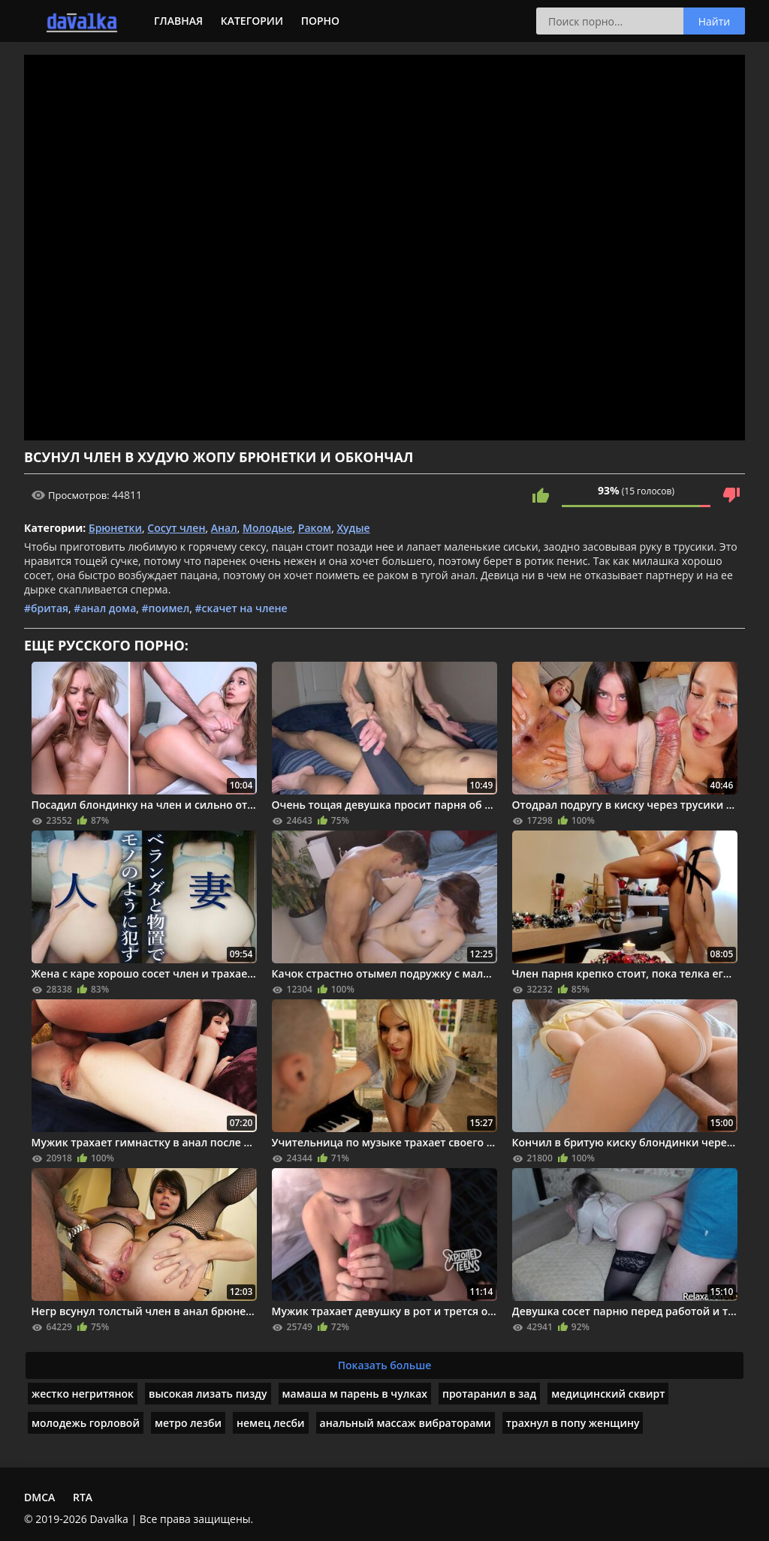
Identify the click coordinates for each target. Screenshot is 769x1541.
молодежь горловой (86, 1423)
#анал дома (105, 608)
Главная (178, 21)
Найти (714, 21)
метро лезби (188, 1423)
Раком (314, 528)
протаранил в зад (489, 1393)
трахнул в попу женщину (573, 1423)
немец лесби (271, 1423)
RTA (82, 1497)
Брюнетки (115, 528)
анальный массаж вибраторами (405, 1423)
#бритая (46, 608)
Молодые (268, 528)
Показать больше (385, 1365)
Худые (352, 528)
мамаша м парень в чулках (354, 1393)
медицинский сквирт (608, 1393)
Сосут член (176, 528)
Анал (224, 528)
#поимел (166, 608)
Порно (320, 21)
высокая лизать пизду (208, 1393)
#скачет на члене (241, 608)
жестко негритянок (83, 1393)
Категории (252, 21)
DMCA (39, 1497)
